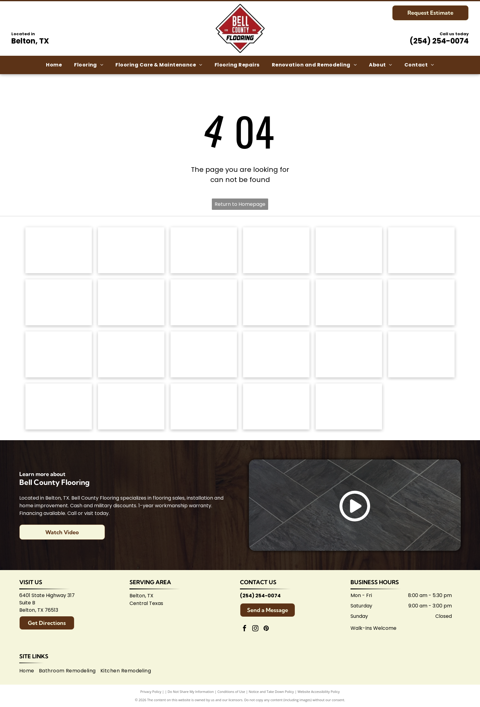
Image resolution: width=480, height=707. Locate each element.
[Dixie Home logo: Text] (421, 250)
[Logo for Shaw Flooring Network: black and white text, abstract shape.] (349, 406)
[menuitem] (54, 65)
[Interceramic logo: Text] (131, 354)
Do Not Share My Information (191, 691)
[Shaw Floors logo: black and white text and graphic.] (204, 250)
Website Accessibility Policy (319, 691)
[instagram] (255, 629)
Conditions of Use (231, 691)
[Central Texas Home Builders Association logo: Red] (276, 406)
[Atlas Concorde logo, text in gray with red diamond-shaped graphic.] (349, 302)
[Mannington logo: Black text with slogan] (204, 302)
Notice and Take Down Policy (271, 691)
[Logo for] (131, 302)
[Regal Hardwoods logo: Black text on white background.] (58, 302)
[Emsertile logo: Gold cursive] (58, 354)
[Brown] (276, 354)
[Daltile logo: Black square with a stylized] (421, 302)
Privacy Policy (150, 691)
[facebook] (244, 629)
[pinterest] (266, 629)
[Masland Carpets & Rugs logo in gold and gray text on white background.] (349, 250)
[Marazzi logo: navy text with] (204, 354)
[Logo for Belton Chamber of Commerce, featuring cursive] (131, 406)
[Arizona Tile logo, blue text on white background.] (58, 406)
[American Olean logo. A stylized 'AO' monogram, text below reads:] (421, 354)
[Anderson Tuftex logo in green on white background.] (58, 250)
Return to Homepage (240, 204)
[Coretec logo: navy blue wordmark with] (276, 302)
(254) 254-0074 (439, 41)
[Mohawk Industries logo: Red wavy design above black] (131, 250)
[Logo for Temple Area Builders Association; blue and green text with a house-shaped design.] (204, 406)
